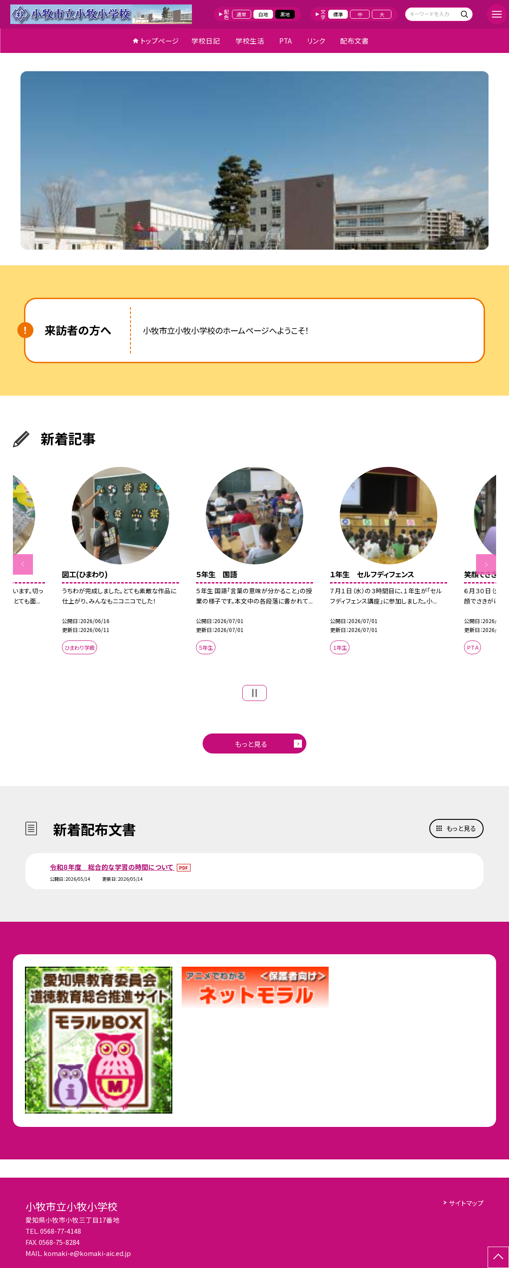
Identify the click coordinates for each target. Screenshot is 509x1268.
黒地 (285, 14)
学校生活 (250, 40)
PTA (285, 40)
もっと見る (251, 744)
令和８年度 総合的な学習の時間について (112, 866)
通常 (241, 14)
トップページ (159, 40)
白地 (263, 14)
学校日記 (205, 40)
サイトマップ (466, 1202)
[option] (254, 160)
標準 (338, 14)
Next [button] (486, 564)
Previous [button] (23, 564)
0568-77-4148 (60, 1231)
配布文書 (354, 40)
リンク (316, 40)
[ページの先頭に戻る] (498, 1257)
